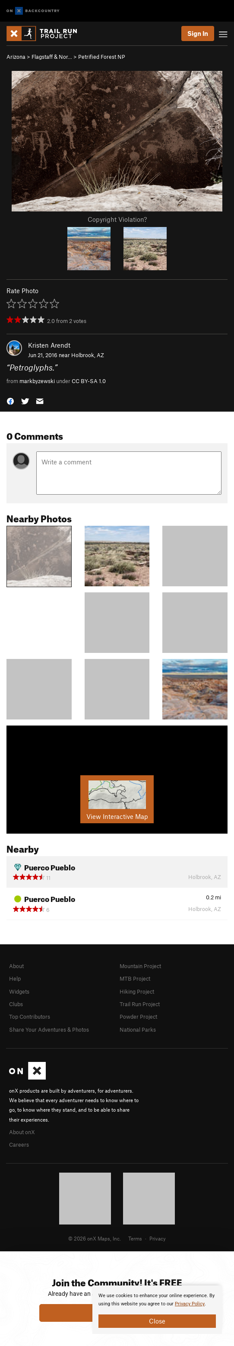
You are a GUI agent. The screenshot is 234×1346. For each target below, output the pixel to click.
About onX (22, 1132)
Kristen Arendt (49, 345)
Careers (19, 1144)
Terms (135, 1238)
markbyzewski (37, 380)
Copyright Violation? (117, 219)
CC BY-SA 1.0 (89, 380)
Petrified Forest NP (101, 56)
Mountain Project (140, 965)
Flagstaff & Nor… (52, 56)
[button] (10, 401)
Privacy (157, 1238)
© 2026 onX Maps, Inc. (94, 1238)
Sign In (197, 33)
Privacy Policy (190, 1304)
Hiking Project (137, 991)
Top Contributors (29, 1016)
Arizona (15, 56)
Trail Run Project (140, 1004)
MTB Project (135, 978)
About (16, 965)
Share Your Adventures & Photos (49, 1029)
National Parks (138, 1029)
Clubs (16, 1004)
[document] (157, 1310)
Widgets (19, 991)
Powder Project (138, 1016)
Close (157, 1321)
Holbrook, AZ (87, 355)
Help (15, 978)
